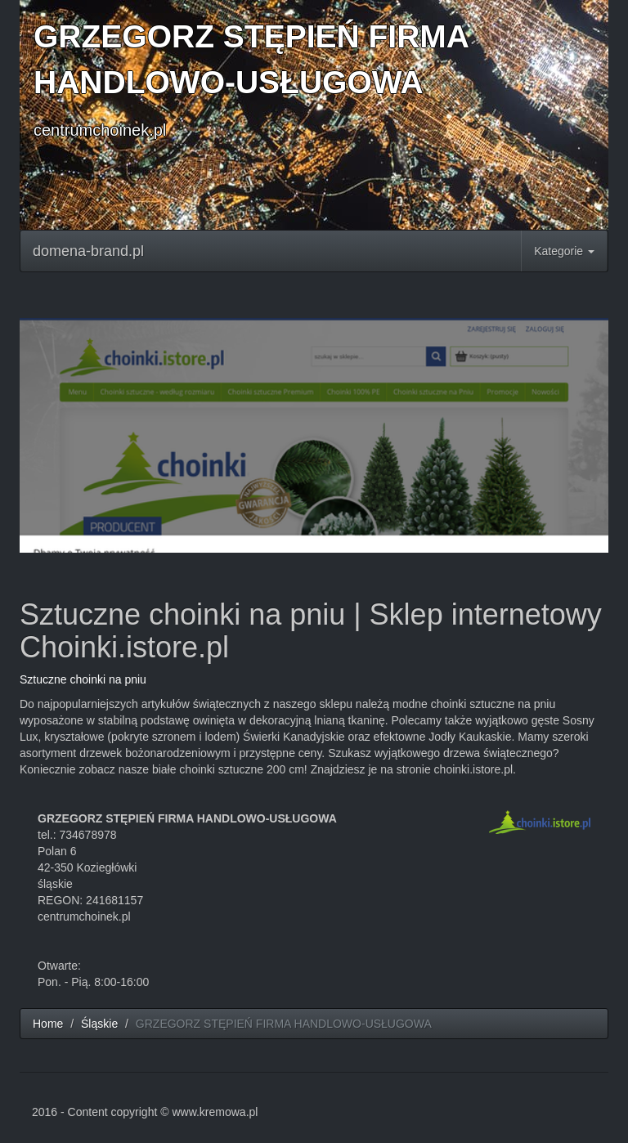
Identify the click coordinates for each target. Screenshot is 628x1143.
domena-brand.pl (88, 251)
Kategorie (564, 251)
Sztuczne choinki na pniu (83, 679)
